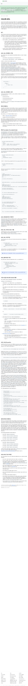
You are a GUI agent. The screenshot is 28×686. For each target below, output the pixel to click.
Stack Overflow (21, 681)
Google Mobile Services (22, 680)
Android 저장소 (3, 674)
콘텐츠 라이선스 (14, 485)
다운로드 (2, 677)
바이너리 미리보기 (3, 678)
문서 (1, 3)
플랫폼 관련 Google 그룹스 (13, 680)
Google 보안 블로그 (12, 678)
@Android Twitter (12, 674)
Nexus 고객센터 (21, 677)
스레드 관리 (13, 466)
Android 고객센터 (21, 674)
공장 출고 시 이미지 (3, 680)
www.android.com (21, 678)
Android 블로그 (12, 677)
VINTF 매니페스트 (13, 62)
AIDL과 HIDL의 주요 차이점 (7, 333)
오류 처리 (7, 463)
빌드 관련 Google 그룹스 (13, 681)
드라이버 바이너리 (3, 681)
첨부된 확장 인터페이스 (9, 115)
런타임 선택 (9, 330)
